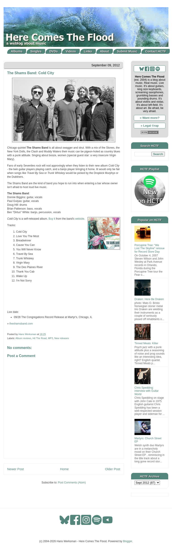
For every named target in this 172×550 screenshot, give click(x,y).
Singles (36, 51)
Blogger (127, 541)
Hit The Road (39, 338)
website (79, 218)
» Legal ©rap (150, 125)
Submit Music (127, 51)
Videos (71, 51)
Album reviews (23, 338)
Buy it (51, 218)
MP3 (50, 338)
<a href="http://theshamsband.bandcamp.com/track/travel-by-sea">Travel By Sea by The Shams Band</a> (63, 296)
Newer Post (15, 469)
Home (64, 469)
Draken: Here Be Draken (149, 299)
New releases (61, 338)
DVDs (53, 51)
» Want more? (149, 117)
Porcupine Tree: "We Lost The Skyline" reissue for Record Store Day (149, 248)
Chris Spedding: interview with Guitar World (146, 391)
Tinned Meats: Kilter (146, 343)
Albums (16, 51)
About (104, 51)
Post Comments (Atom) (72, 482)
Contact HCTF (155, 51)
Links (88, 51)
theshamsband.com (21, 323)
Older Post (112, 469)
